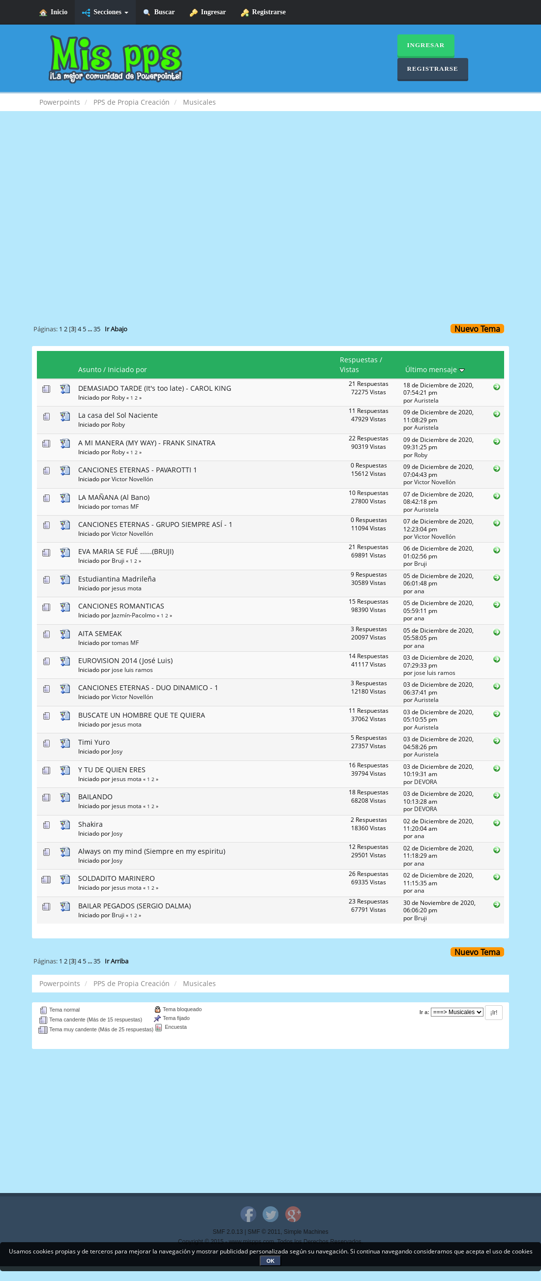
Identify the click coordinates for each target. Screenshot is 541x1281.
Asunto (89, 369)
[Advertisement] (270, 199)
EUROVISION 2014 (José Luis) (125, 660)
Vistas (349, 369)
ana (419, 591)
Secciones (105, 12)
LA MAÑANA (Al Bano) (114, 497)
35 (96, 329)
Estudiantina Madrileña (117, 578)
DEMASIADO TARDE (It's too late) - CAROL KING (154, 388)
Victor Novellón (132, 479)
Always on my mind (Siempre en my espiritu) (151, 851)
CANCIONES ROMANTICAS (121, 606)
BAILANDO (95, 796)
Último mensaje (435, 369)
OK (271, 1261)
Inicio (53, 12)
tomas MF (125, 506)
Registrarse (263, 12)
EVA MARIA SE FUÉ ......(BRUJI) (126, 551)
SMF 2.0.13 (227, 1231)
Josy (117, 751)
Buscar (159, 12)
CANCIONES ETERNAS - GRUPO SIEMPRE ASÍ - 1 (155, 524)
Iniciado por (127, 369)
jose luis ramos (132, 669)
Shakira (90, 824)
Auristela (426, 400)
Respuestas (359, 359)
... (90, 329)
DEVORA (425, 782)
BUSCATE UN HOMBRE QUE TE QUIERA (141, 715)
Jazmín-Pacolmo (133, 615)
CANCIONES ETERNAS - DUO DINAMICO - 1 (148, 687)
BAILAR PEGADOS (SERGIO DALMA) (134, 905)
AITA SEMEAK (100, 633)
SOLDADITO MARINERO (116, 878)
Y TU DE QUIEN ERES (112, 769)
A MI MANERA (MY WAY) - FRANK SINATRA (146, 442)
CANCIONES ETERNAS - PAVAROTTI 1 (137, 469)
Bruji (118, 560)
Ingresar (208, 12)
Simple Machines (306, 1231)
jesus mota (127, 588)
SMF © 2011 (264, 1231)
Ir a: (424, 1012)
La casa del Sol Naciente (118, 415)
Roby (118, 397)
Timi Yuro (94, 742)
